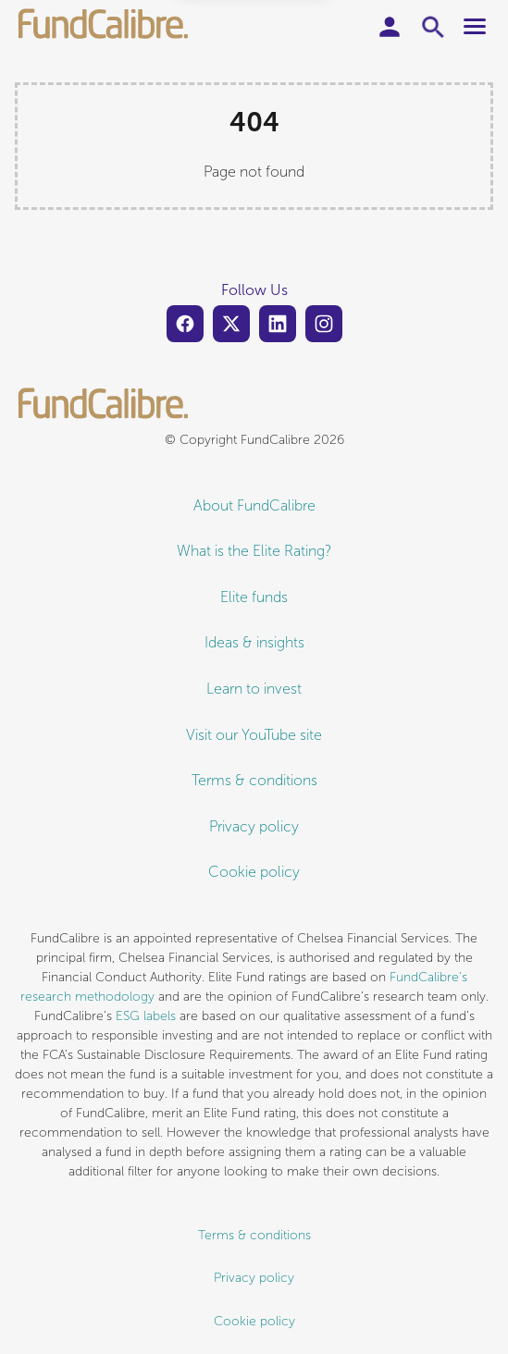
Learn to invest (254, 688)
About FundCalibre (254, 505)
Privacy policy (254, 826)
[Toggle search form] (434, 27)
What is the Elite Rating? (254, 551)
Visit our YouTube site (254, 735)
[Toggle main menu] (474, 26)
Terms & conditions (254, 780)
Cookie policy (254, 872)
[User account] (389, 27)
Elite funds (254, 597)
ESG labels (146, 1016)
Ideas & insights (254, 642)
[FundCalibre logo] (103, 26)
